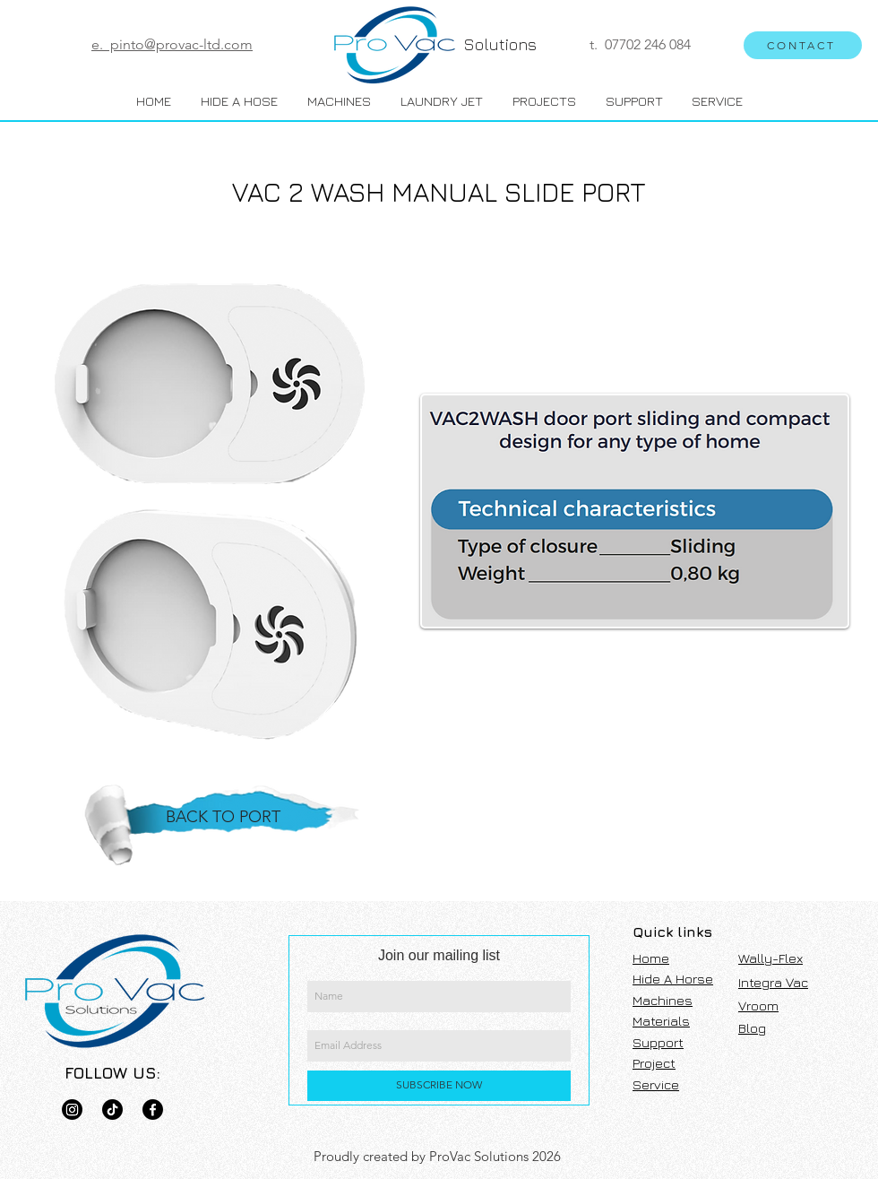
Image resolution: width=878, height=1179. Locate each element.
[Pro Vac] (72, 1109)
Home (651, 958)
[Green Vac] (152, 1109)
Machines (663, 1000)
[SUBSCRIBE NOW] (439, 1086)
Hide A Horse (673, 978)
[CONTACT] (803, 45)
